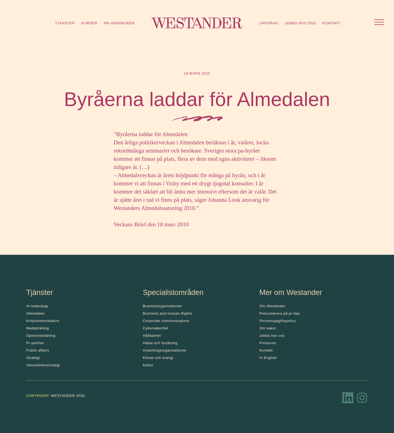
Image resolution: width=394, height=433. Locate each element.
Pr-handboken (119, 23)
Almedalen (35, 313)
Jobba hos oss (300, 23)
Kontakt (331, 23)
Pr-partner (35, 343)
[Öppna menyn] (379, 22)
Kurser (89, 23)
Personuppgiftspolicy (277, 321)
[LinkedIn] (348, 399)
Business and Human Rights (167, 313)
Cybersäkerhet (155, 328)
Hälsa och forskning (160, 343)
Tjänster (65, 23)
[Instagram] (362, 399)
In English (268, 358)
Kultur (148, 365)
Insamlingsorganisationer (165, 350)
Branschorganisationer (162, 306)
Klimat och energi (158, 358)
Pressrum (267, 343)
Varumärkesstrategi (43, 365)
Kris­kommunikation (42, 321)
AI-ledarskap (37, 306)
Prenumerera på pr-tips (279, 313)
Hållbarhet (152, 335)
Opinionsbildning (41, 335)
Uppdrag (268, 23)
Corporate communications (166, 321)
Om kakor (267, 328)
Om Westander (272, 306)
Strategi (33, 358)
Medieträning (37, 328)
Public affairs (37, 350)
